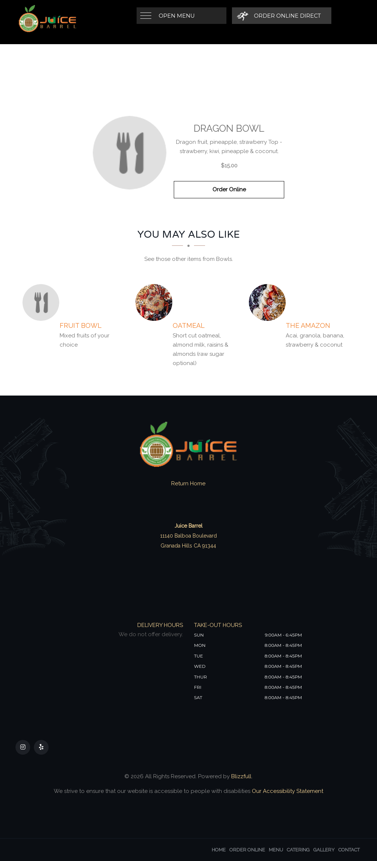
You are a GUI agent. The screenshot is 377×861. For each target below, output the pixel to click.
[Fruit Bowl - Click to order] (42, 302)
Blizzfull (241, 776)
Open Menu (177, 15)
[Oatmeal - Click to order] (155, 302)
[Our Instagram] (22, 747)
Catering (298, 850)
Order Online (229, 189)
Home (219, 850)
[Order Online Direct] (279, 15)
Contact (349, 850)
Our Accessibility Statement (286, 791)
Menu (276, 850)
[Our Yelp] (41, 747)
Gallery (324, 850)
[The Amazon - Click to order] (269, 302)
